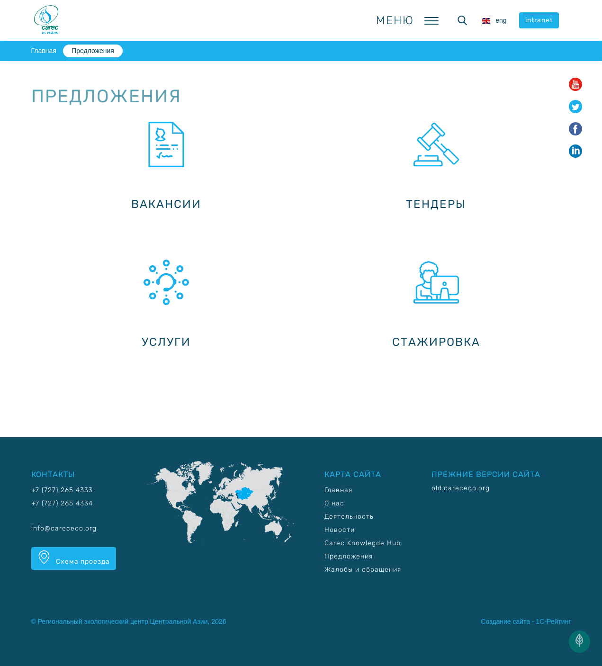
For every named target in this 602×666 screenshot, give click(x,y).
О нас (334, 503)
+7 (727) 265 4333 (62, 490)
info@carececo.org (64, 528)
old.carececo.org (460, 488)
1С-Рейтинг (553, 621)
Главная (43, 50)
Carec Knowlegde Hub (362, 543)
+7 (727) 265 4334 (62, 503)
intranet (539, 20)
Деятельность (349, 517)
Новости (339, 530)
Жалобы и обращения (362, 570)
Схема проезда (73, 558)
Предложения (93, 50)
